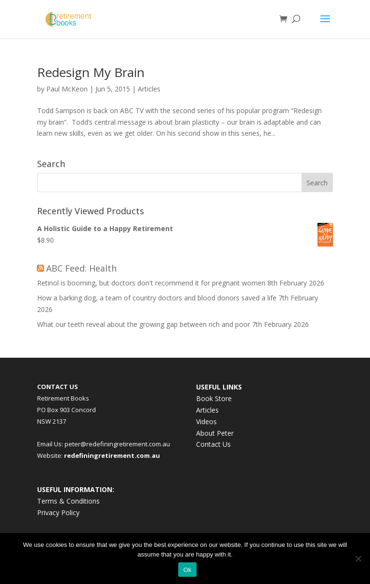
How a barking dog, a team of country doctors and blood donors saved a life (157, 297)
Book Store (214, 398)
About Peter (215, 433)
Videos (206, 421)
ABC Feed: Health (81, 268)
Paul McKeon (67, 88)
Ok (187, 569)
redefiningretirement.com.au (112, 455)
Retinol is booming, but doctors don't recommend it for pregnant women (151, 282)
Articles (149, 88)
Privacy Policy (58, 512)
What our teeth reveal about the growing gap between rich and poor (143, 324)
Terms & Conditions (68, 501)
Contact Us (213, 444)
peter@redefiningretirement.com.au (117, 444)
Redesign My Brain (91, 72)
